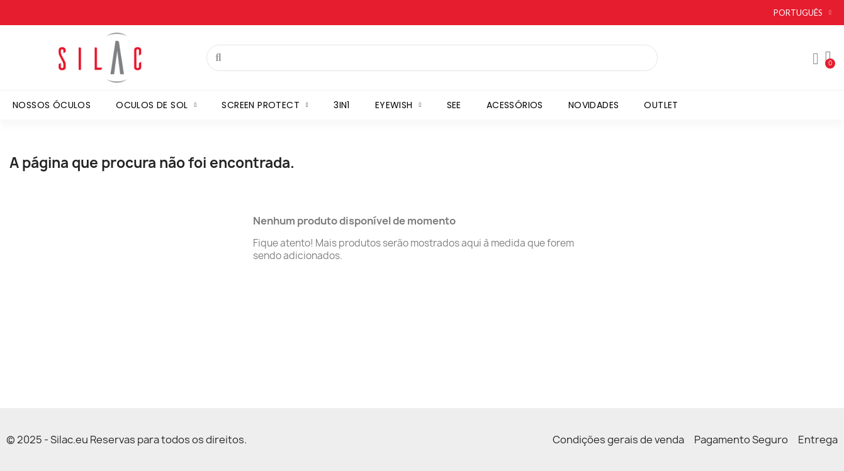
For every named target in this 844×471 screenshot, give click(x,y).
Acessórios (515, 105)
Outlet (661, 105)
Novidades (593, 105)
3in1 (342, 105)
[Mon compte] (816, 59)
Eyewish (398, 105)
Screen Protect (265, 105)
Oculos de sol (156, 105)
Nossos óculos (52, 105)
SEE (454, 105)
